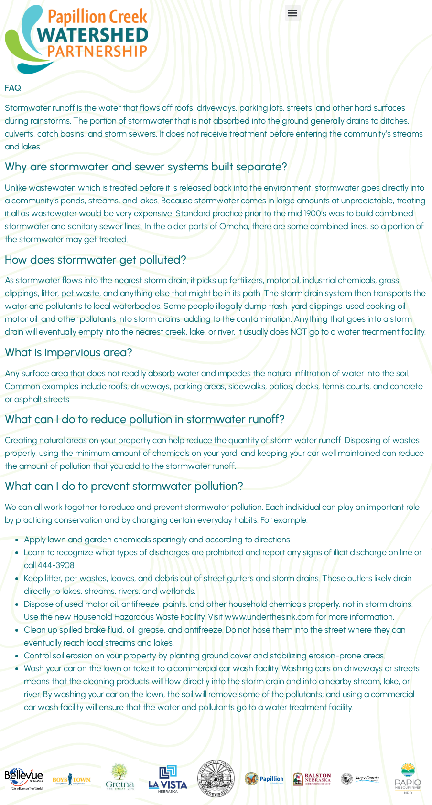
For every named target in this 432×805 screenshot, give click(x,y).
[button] (293, 13)
